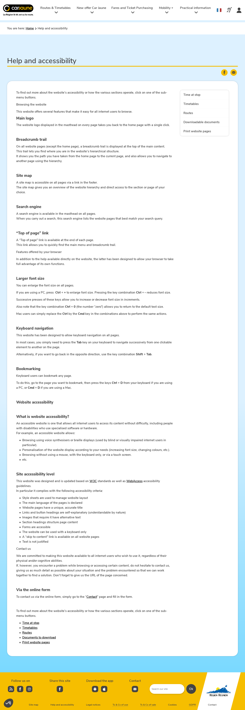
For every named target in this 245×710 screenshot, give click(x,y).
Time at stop (30, 623)
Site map (33, 705)
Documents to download (39, 637)
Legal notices (93, 705)
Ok (191, 689)
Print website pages (36, 642)
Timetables (29, 628)
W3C (93, 481)
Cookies (172, 705)
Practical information (195, 10)
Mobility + (166, 10)
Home (30, 28)
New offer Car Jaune (91, 10)
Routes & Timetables (55, 10)
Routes (27, 633)
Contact (91, 597)
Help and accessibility (62, 705)
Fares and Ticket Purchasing (132, 10)
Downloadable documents (201, 122)
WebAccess (134, 481)
